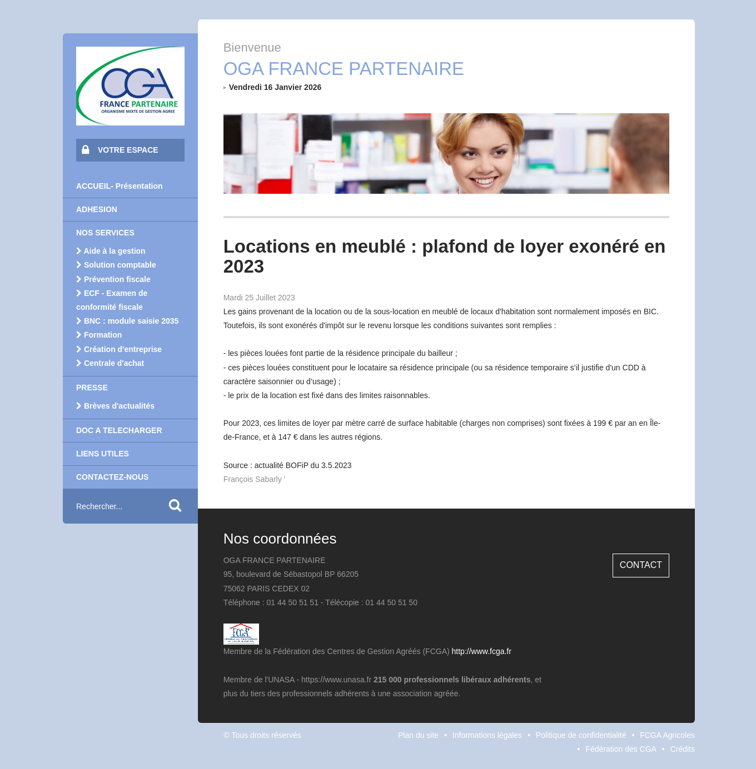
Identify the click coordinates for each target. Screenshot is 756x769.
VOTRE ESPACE (120, 149)
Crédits (682, 749)
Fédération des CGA (620, 749)
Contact (641, 565)
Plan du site (418, 735)
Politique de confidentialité (581, 735)
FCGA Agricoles (667, 735)
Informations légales (487, 735)
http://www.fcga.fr (481, 651)
